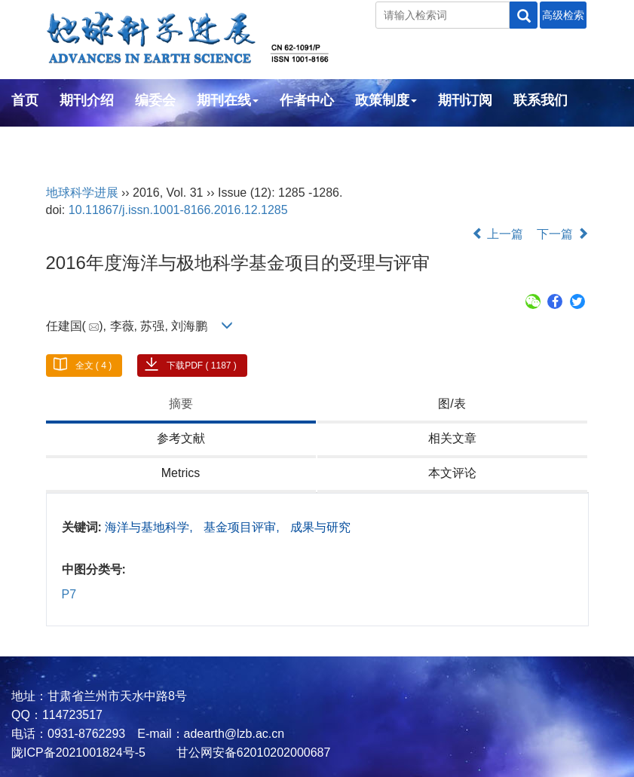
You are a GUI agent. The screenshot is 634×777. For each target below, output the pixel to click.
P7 (69, 594)
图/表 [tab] (451, 403)
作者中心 (307, 100)
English (35, 140)
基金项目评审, (243, 527)
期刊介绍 (87, 100)
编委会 (155, 100)
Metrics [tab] (181, 473)
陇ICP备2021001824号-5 (78, 752)
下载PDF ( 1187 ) (202, 365)
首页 (24, 100)
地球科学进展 (82, 192)
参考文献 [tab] (181, 438)
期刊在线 (228, 100)
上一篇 (497, 234)
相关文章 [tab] (452, 438)
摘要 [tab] (181, 403)
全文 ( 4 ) (93, 365)
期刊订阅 (465, 100)
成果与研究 (320, 527)
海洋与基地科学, (150, 527)
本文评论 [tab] (452, 473)
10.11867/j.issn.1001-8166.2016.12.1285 (178, 209)
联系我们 (540, 100)
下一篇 (562, 234)
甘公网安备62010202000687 (251, 752)
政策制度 (386, 100)
